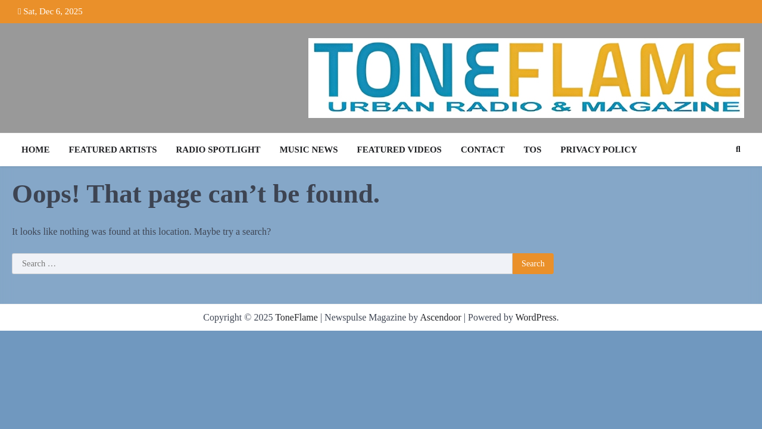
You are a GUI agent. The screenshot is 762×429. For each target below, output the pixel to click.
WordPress (536, 317)
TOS (533, 149)
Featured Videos (399, 149)
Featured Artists (113, 149)
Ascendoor (440, 317)
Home (35, 149)
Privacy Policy (599, 149)
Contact (483, 149)
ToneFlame (296, 317)
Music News (309, 149)
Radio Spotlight (218, 149)
